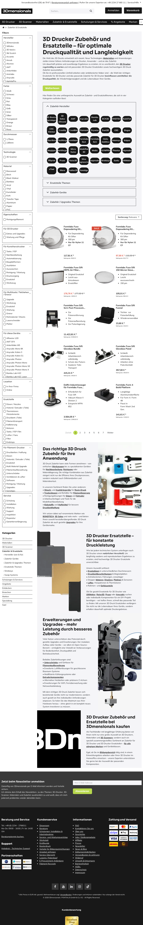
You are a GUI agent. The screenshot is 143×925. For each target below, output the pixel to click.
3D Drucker (7, 538)
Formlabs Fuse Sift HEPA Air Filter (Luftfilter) (73, 268)
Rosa (8, 129)
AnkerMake (11, 70)
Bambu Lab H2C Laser (16, 376)
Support (10, 511)
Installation (11, 504)
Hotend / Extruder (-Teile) (17, 407)
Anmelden (113, 10)
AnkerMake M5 (13, 345)
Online (9, 390)
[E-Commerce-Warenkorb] (133, 10)
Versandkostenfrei (29, 2)
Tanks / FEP (11, 251)
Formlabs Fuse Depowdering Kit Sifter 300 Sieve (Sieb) (75, 227)
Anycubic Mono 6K (14, 348)
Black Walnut (12, 178)
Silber (8, 115)
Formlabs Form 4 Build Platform (124, 386)
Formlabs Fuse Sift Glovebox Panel (125, 347)
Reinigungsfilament (15, 219)
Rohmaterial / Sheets (15, 317)
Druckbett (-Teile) (14, 417)
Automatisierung (13, 258)
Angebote (6, 584)
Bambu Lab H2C (13, 373)
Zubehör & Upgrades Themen (17, 562)
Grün (8, 112)
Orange (9, 122)
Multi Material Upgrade (16, 466)
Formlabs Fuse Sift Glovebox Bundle (73, 347)
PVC (8, 209)
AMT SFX (10, 341)
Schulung (10, 500)
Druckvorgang (12, 276)
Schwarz (10, 94)
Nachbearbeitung (14, 255)
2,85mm (10, 142)
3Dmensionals (12, 42)
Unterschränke (13, 473)
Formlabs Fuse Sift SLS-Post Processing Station (74, 306)
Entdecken (7, 588)
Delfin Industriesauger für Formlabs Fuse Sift (75, 386)
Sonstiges (10, 491)
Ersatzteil (10, 279)
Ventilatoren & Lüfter (15, 477)
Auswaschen (12, 269)
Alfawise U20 (12, 338)
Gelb (8, 108)
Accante (10, 56)
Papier (9, 206)
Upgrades (10, 487)
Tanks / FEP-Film (13, 431)
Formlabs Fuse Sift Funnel (125, 306)
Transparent (11, 119)
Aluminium (11, 202)
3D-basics (10, 49)
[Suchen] (91, 11)
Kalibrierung (11, 424)
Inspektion (11, 514)
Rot (8, 101)
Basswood (11, 171)
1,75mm (10, 139)
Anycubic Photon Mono (16, 362)
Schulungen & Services (12, 579)
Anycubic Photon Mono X (17, 369)
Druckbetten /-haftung (16, 452)
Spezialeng (7, 600)
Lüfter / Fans (12, 435)
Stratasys (8, 571)
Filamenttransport (14, 421)
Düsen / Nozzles (13, 404)
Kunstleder (11, 192)
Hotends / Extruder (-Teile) (18, 459)
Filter (8, 438)
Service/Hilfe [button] (133, 2)
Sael (4, 605)
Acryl (8, 185)
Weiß (8, 91)
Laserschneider (13, 320)
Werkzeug (11, 283)
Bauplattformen (13, 262)
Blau (8, 105)
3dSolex (10, 46)
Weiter (110, 432)
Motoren (10, 428)
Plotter (9, 324)
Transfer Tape (12, 199)
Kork (8, 195)
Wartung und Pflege (15, 237)
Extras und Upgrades (15, 233)
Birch (8, 174)
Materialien (7, 542)
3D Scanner (11, 157)
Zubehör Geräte (11, 558)
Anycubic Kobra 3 (14, 352)
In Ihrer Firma (12, 386)
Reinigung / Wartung (15, 272)
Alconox (10, 63)
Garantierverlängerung (16, 521)
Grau (8, 98)
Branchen (6, 592)
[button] (128, 217)
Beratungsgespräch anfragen (65, 2)
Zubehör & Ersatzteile (12, 551)
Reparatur (11, 518)
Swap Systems (11, 575)
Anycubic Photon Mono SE (18, 366)
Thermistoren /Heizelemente (12, 412)
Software (10, 480)
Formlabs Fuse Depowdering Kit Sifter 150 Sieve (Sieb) (127, 227)
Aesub (9, 60)
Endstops (10, 442)
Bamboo (10, 181)
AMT (8, 67)
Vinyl (8, 188)
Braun (9, 126)
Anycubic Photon (14, 359)
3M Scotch (11, 53)
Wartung (10, 310)
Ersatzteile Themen (13, 567)
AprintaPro (11, 81)
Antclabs (10, 74)
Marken (5, 596)
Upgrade (10, 299)
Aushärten (11, 265)
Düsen (9, 456)
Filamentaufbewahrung (16, 470)
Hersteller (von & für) (13, 554)
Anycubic (10, 77)
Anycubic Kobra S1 (14, 355)
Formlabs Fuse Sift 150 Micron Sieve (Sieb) (125, 268)
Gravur (9, 313)
